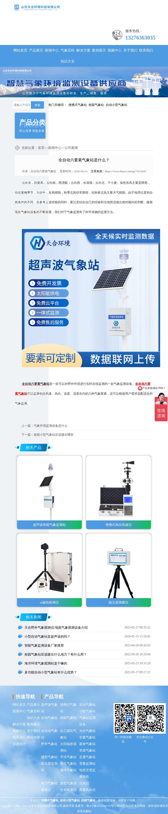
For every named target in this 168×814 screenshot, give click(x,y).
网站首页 (20, 50)
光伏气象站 (87, 731)
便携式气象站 (77, 105)
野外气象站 (49, 744)
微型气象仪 (68, 783)
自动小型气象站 (116, 105)
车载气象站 (87, 737)
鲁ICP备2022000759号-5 (101, 805)
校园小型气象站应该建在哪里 (54, 434)
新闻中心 (52, 50)
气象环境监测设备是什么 (50, 425)
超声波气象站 (49, 708)
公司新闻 (71, 148)
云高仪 (84, 783)
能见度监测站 (49, 767)
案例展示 (99, 50)
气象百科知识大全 (68, 55)
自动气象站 (49, 717)
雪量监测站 (87, 763)
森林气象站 (87, 744)
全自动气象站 (49, 734)
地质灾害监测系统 (87, 773)
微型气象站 (49, 757)
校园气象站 (96, 105)
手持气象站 (68, 757)
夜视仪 (46, 790)
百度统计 (19, 744)
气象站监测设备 (87, 721)
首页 (41, 148)
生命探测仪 (68, 790)
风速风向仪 (87, 790)
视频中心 (115, 50)
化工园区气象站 (68, 734)
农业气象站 (87, 704)
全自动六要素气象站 (43, 171)
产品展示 (36, 50)
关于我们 (130, 50)
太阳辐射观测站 (68, 747)
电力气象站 (49, 783)
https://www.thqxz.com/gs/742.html (125, 171)
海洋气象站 (68, 770)
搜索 (37, 105)
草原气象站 (87, 750)
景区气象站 (68, 763)
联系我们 (146, 50)
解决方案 (83, 50)
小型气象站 (87, 711)
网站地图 (33, 737)
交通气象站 (87, 757)
